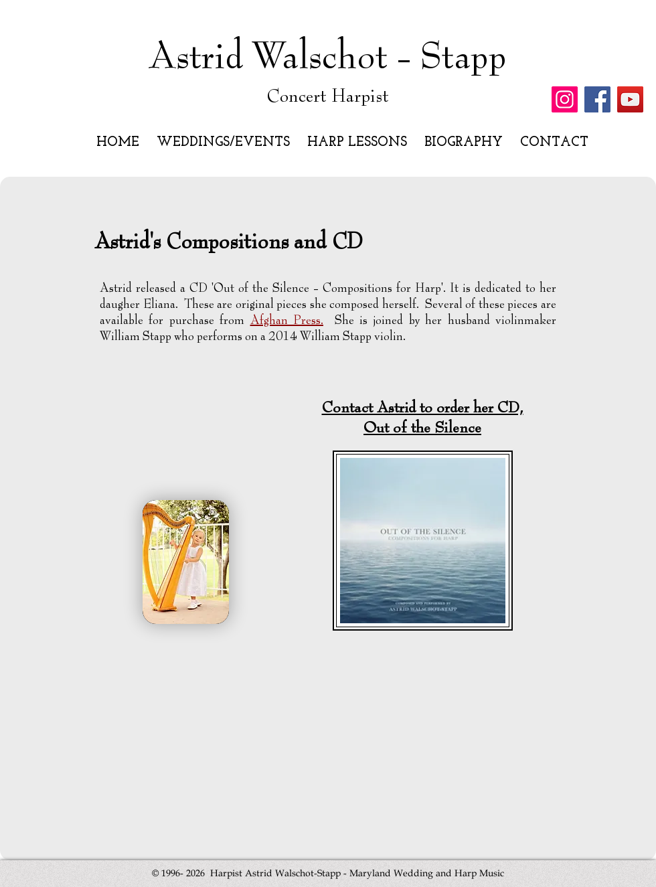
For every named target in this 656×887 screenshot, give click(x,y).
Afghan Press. (286, 320)
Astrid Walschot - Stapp (328, 57)
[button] (225, 143)
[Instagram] (565, 99)
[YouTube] (630, 99)
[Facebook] (597, 99)
